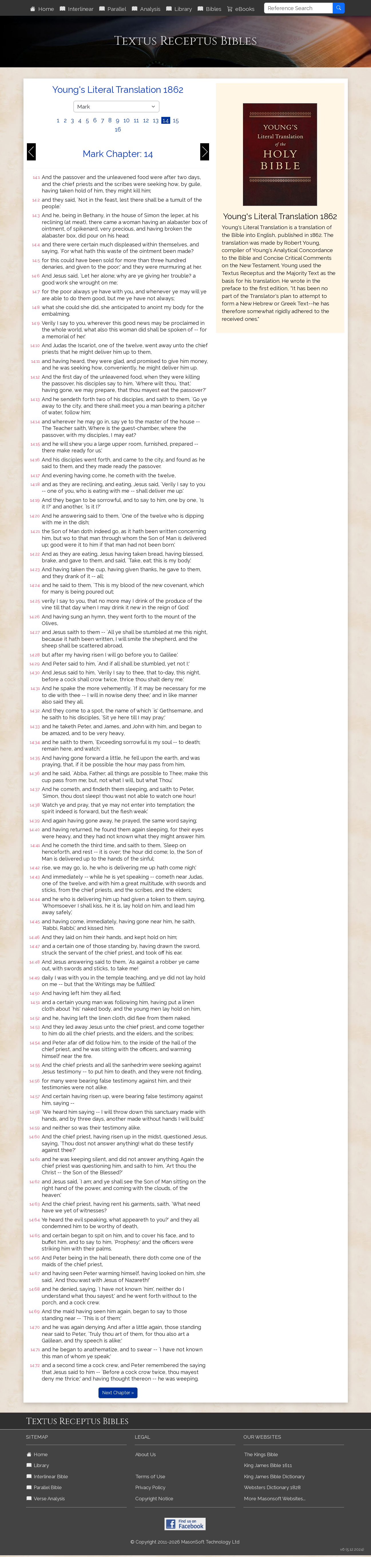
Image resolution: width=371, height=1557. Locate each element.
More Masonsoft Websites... (274, 1498)
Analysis (146, 9)
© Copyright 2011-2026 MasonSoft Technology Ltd (184, 1542)
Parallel (112, 9)
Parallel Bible (44, 1487)
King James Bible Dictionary (274, 1476)
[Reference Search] (298, 8)
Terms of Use (150, 1476)
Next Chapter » (118, 1392)
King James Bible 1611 (268, 1465)
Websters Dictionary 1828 (272, 1487)
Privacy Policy (150, 1487)
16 (118, 129)
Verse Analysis (46, 1498)
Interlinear (77, 9)
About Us (145, 1454)
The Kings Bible (261, 1454)
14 (165, 120)
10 (126, 120)
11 (136, 120)
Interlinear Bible (47, 1476)
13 (156, 120)
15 (176, 120)
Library (179, 9)
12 (146, 120)
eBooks (241, 9)
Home (42, 9)
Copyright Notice (154, 1498)
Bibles (209, 9)
